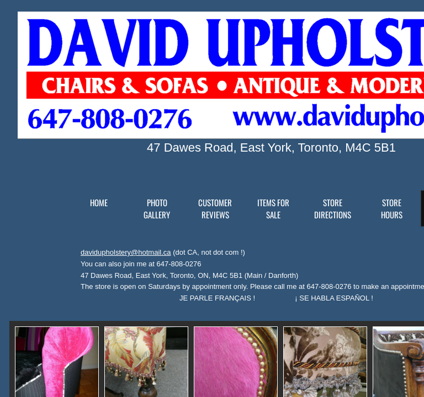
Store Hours (391, 208)
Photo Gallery (157, 208)
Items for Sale (273, 208)
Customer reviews (215, 208)
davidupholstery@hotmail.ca (126, 252)
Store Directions (332, 208)
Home (99, 202)
